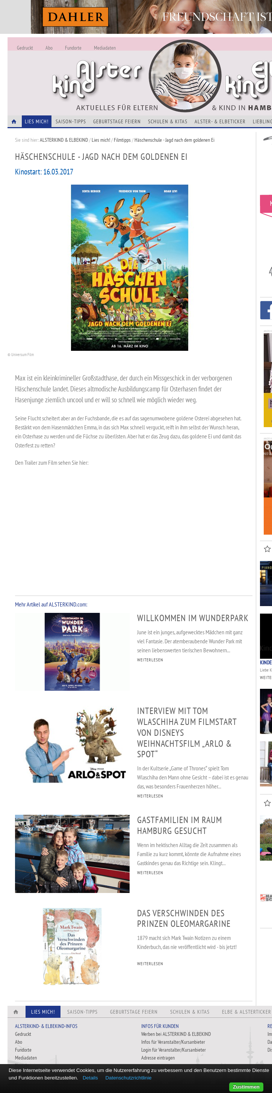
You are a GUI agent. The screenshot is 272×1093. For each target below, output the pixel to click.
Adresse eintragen (158, 1057)
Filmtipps (122, 139)
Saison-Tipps (71, 121)
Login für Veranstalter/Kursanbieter (173, 1049)
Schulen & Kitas (167, 121)
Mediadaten (105, 47)
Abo (49, 47)
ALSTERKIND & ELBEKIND (64, 139)
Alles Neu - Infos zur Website (131, 67)
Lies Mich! (36, 121)
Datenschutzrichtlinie (128, 1078)
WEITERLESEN (150, 659)
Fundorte (73, 47)
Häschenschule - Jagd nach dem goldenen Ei (174, 139)
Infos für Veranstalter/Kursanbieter (173, 1041)
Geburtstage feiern (117, 121)
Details (90, 1078)
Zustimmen (246, 1087)
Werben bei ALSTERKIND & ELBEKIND (176, 1034)
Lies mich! (101, 139)
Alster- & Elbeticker (220, 121)
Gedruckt (25, 47)
